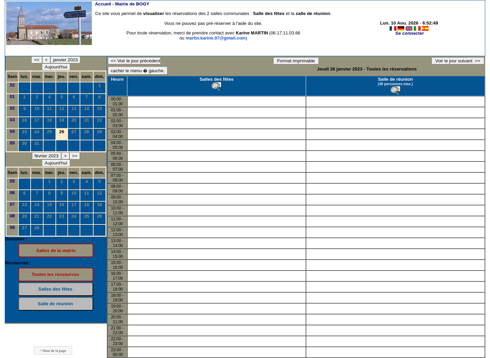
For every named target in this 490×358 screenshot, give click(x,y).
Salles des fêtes (216, 79)
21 (86, 120)
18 (49, 120)
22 (99, 120)
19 (61, 120)
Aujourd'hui (56, 66)
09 (12, 227)
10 (36, 108)
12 (61, 108)
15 (99, 108)
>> (75, 155)
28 (86, 131)
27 (74, 131)
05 (12, 142)
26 (99, 216)
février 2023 (47, 155)
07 (12, 204)
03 (12, 119)
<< (36, 59)
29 (99, 131)
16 (24, 120)
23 (24, 131)
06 (12, 192)
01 (12, 96)
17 (36, 120)
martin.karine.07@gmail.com (215, 38)
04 (12, 131)
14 (86, 108)
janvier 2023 (65, 59)
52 (12, 85)
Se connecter (409, 33)
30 (24, 143)
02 (12, 108)
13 (74, 108)
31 (36, 143)
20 (74, 120)
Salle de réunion (395, 79)
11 (49, 108)
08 (12, 215)
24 (36, 131)
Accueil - (122, 3)
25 (49, 131)
